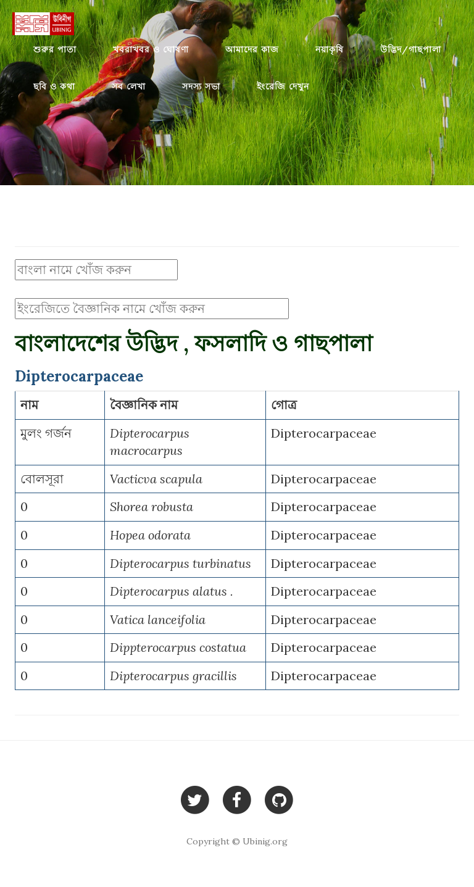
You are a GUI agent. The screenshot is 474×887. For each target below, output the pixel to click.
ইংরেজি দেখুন (283, 86)
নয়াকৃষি (329, 49)
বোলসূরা (42, 478)
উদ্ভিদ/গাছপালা (410, 49)
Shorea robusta (151, 506)
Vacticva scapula (156, 478)
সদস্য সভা (201, 86)
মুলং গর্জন (46, 433)
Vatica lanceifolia (158, 619)
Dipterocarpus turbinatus (180, 563)
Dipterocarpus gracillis (173, 675)
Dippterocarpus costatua (178, 647)
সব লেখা (129, 86)
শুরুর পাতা (55, 49)
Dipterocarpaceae (323, 433)
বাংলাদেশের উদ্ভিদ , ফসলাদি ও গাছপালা (193, 343)
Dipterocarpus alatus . (171, 591)
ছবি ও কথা (54, 86)
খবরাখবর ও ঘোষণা (151, 49)
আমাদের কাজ (252, 49)
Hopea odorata (150, 535)
